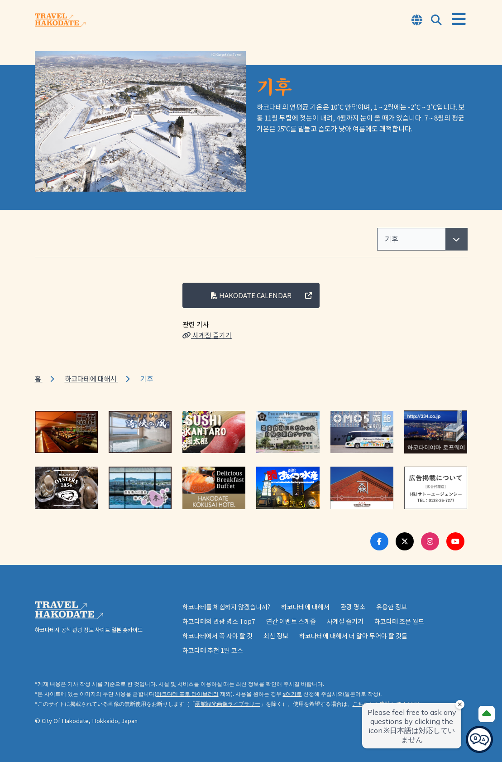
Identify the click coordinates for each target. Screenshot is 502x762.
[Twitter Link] (405, 541)
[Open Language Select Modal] (417, 20)
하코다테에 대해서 (91, 378)
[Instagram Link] (430, 541)
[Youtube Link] (455, 541)
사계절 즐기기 (207, 335)
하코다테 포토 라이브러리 (187, 693)
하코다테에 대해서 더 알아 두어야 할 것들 (353, 635)
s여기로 (292, 693)
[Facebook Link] (379, 541)
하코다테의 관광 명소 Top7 (218, 621)
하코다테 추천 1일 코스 (212, 650)
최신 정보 (275, 635)
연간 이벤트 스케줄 (291, 621)
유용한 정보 (391, 606)
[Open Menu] (459, 19)
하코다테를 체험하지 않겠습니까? (226, 606)
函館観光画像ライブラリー (227, 703)
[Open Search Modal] (436, 20)
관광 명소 (352, 606)
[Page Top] (486, 714)
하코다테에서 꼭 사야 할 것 (217, 635)
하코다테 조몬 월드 (399, 621)
